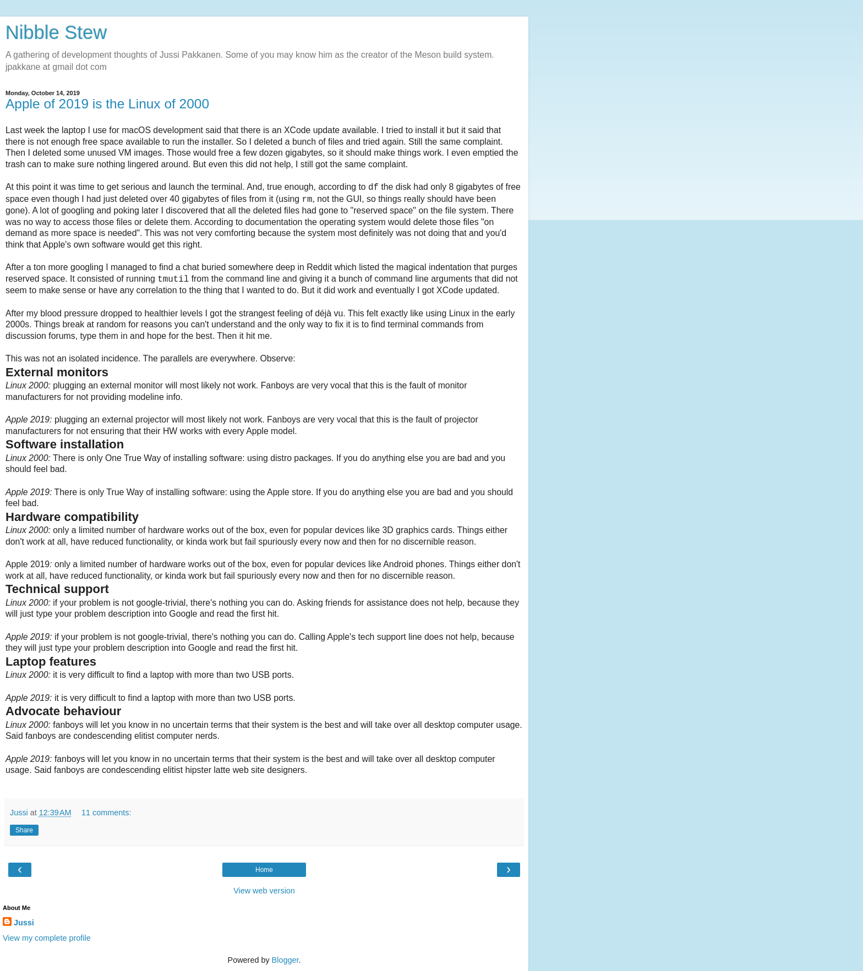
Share (24, 830)
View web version (264, 890)
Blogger (285, 960)
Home (264, 870)
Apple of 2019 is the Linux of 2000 (107, 103)
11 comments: (106, 812)
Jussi (24, 922)
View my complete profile (47, 938)
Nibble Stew (56, 32)
